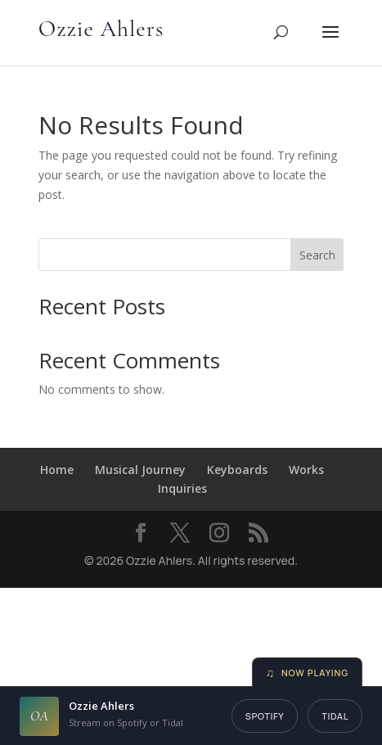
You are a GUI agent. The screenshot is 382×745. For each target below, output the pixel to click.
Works (306, 469)
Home (57, 469)
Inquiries (182, 488)
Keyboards (237, 469)
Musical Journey (140, 469)
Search (317, 255)
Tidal (334, 716)
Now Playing (307, 672)
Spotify (265, 716)
